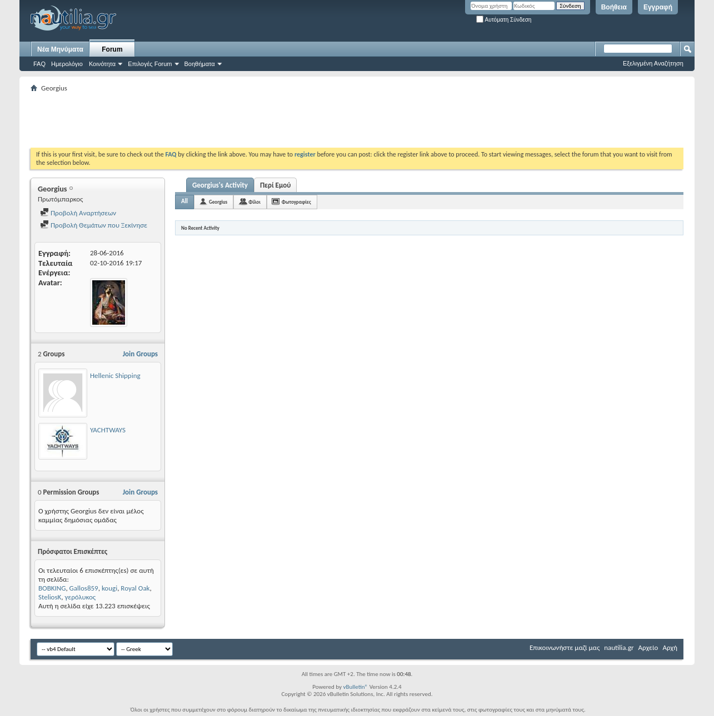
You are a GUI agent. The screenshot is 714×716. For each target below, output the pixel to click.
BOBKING (52, 588)
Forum (112, 49)
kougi (109, 588)
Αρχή (669, 647)
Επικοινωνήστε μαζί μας (565, 647)
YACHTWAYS (108, 430)
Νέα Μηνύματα (60, 49)
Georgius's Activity (220, 185)
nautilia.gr (618, 647)
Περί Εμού (275, 185)
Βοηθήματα (199, 63)
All (184, 201)
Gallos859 (83, 588)
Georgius (218, 202)
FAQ (39, 63)
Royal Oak (135, 588)
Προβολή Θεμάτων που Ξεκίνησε (93, 225)
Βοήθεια (614, 7)
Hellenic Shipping (115, 375)
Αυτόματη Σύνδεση (503, 20)
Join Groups (140, 354)
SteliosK (49, 597)
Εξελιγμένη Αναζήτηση (653, 63)
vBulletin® (355, 686)
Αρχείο (648, 647)
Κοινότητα (102, 63)
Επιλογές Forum (150, 63)
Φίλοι (254, 202)
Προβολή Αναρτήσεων (78, 213)
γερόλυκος (80, 597)
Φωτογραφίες (296, 202)
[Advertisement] (233, 120)
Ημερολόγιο (67, 63)
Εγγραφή (657, 7)
